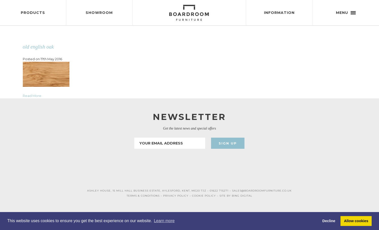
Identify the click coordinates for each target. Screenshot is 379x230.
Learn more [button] (164, 221)
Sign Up (228, 143)
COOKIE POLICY (204, 195)
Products (33, 12)
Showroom (99, 12)
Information (279, 12)
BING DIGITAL (242, 195)
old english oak (38, 47)
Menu (346, 12)
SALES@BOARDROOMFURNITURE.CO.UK (262, 190)
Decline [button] (328, 221)
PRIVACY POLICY (175, 195)
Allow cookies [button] (356, 221)
